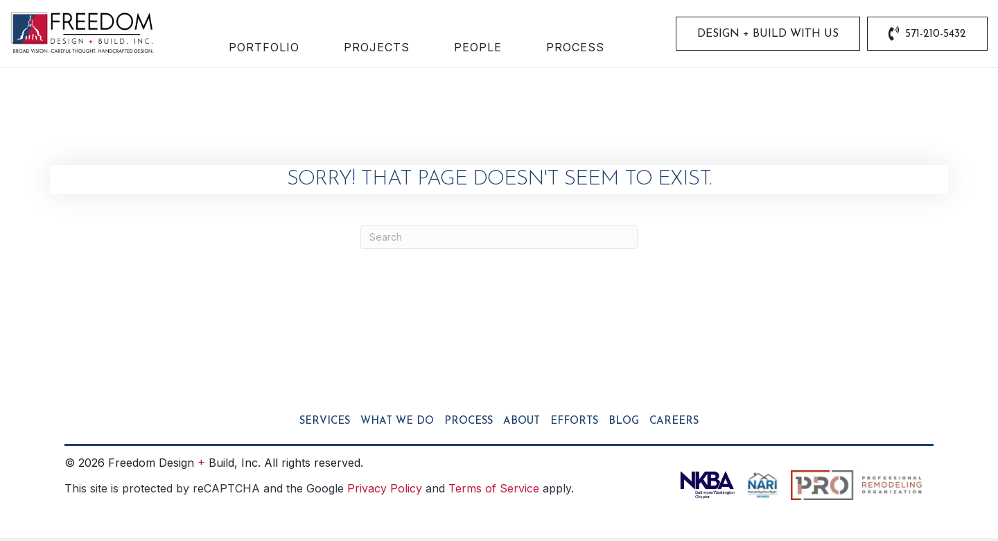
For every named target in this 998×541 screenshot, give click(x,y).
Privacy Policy (384, 490)
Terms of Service (493, 490)
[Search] (499, 239)
